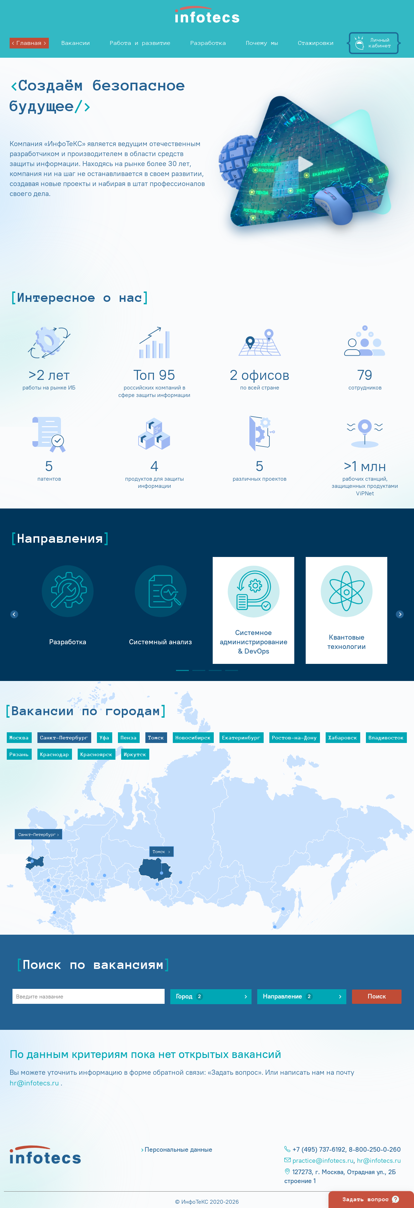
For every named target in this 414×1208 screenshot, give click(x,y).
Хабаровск (342, 737)
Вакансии (76, 43)
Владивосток (386, 737)
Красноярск (97, 754)
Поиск (377, 996)
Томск (156, 737)
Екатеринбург (241, 737)
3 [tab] (212, 670)
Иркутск (135, 754)
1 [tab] (179, 670)
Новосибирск (193, 737)
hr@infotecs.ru (34, 1082)
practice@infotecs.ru (323, 1161)
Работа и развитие (140, 43)
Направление (288, 996)
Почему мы (262, 43)
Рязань (19, 754)
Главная (29, 43)
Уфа (104, 737)
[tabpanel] (67, 610)
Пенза (129, 737)
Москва (19, 737)
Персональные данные (178, 1149)
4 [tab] (228, 670)
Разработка (208, 43)
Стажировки (316, 43)
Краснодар (54, 754)
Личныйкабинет (380, 42)
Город (189, 996)
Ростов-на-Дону (294, 737)
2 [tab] (196, 670)
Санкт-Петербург (64, 737)
